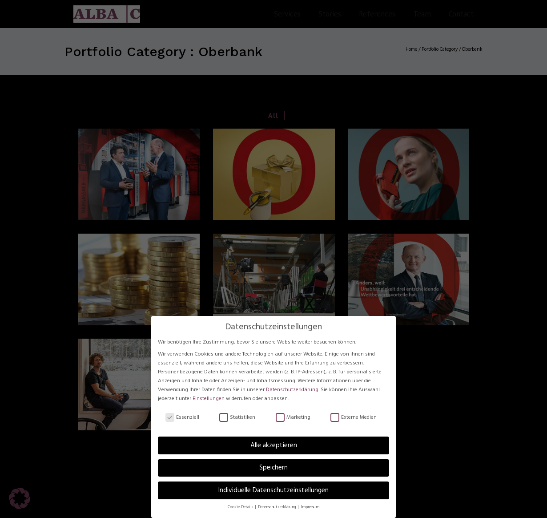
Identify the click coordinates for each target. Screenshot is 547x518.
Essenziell (182, 417)
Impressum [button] (310, 507)
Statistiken (237, 417)
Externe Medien (353, 417)
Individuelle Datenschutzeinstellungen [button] (273, 490)
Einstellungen (209, 398)
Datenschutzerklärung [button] (277, 507)
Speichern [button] (273, 467)
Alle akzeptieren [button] (273, 445)
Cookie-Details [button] (241, 507)
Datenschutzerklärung (292, 389)
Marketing (293, 417)
